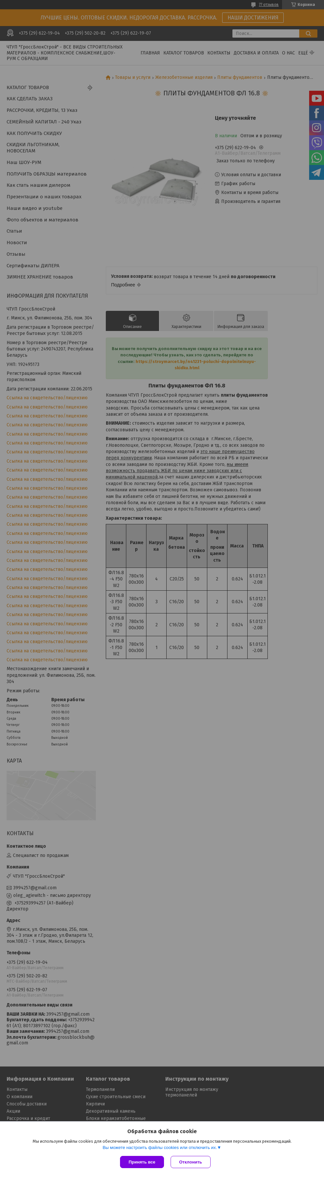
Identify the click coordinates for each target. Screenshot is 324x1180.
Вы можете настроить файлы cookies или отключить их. (159, 1147)
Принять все (142, 1162)
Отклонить (190, 1162)
